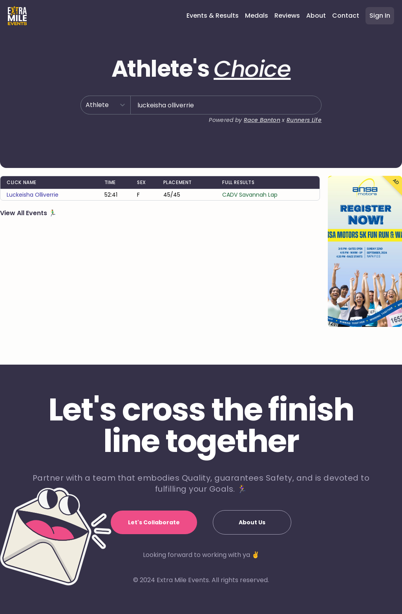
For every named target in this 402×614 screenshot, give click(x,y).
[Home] (17, 15)
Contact (345, 15)
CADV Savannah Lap (250, 195)
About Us (252, 522)
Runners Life (304, 120)
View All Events (24, 213)
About (316, 15)
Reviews (287, 15)
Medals (256, 15)
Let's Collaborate (154, 522)
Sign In (379, 15)
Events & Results (212, 15)
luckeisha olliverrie (32, 195)
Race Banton (262, 120)
